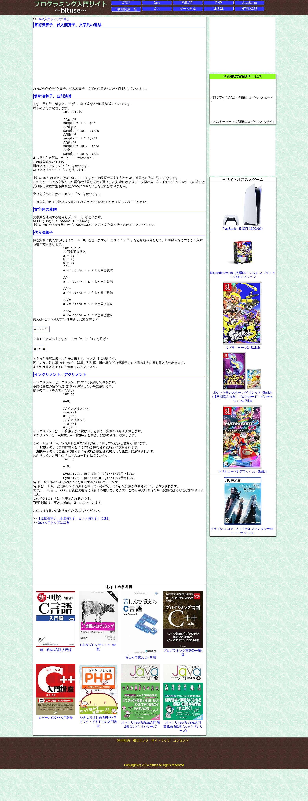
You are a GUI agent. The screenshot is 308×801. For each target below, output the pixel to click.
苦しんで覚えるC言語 (140, 689)
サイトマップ (160, 772)
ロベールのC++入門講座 (56, 749)
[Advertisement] (66, 57)
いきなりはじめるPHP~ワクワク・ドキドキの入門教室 (98, 753)
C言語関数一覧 (126, 9)
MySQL (218, 8)
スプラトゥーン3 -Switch (242, 347)
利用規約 (123, 772)
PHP (218, 2)
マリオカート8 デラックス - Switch (242, 471)
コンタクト (181, 772)
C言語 (126, 2)
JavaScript (249, 2)
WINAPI (187, 2)
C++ (157, 8)
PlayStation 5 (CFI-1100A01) (243, 228)
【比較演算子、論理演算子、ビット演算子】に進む (74, 550)
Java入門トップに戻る (53, 19)
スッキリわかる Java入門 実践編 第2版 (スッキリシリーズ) (183, 758)
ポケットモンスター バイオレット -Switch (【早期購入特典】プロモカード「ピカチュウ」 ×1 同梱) (242, 396)
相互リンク (140, 772)
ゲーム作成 (188, 8)
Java (157, 2)
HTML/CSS (250, 8)
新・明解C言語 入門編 (56, 681)
